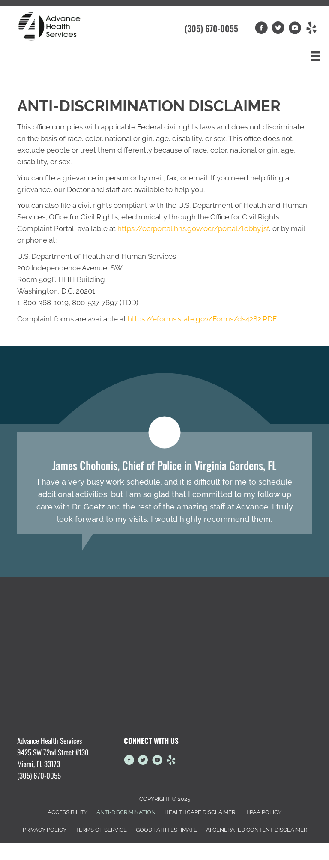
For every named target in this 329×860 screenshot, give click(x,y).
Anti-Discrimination (126, 812)
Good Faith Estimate (166, 830)
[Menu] (316, 56)
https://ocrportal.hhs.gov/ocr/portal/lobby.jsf (193, 228)
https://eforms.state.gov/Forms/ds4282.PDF (202, 319)
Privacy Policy (44, 830)
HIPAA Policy (262, 812)
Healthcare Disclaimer (199, 812)
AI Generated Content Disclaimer (256, 830)
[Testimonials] (164, 483)
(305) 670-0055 (211, 28)
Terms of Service (101, 830)
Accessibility (67, 812)
